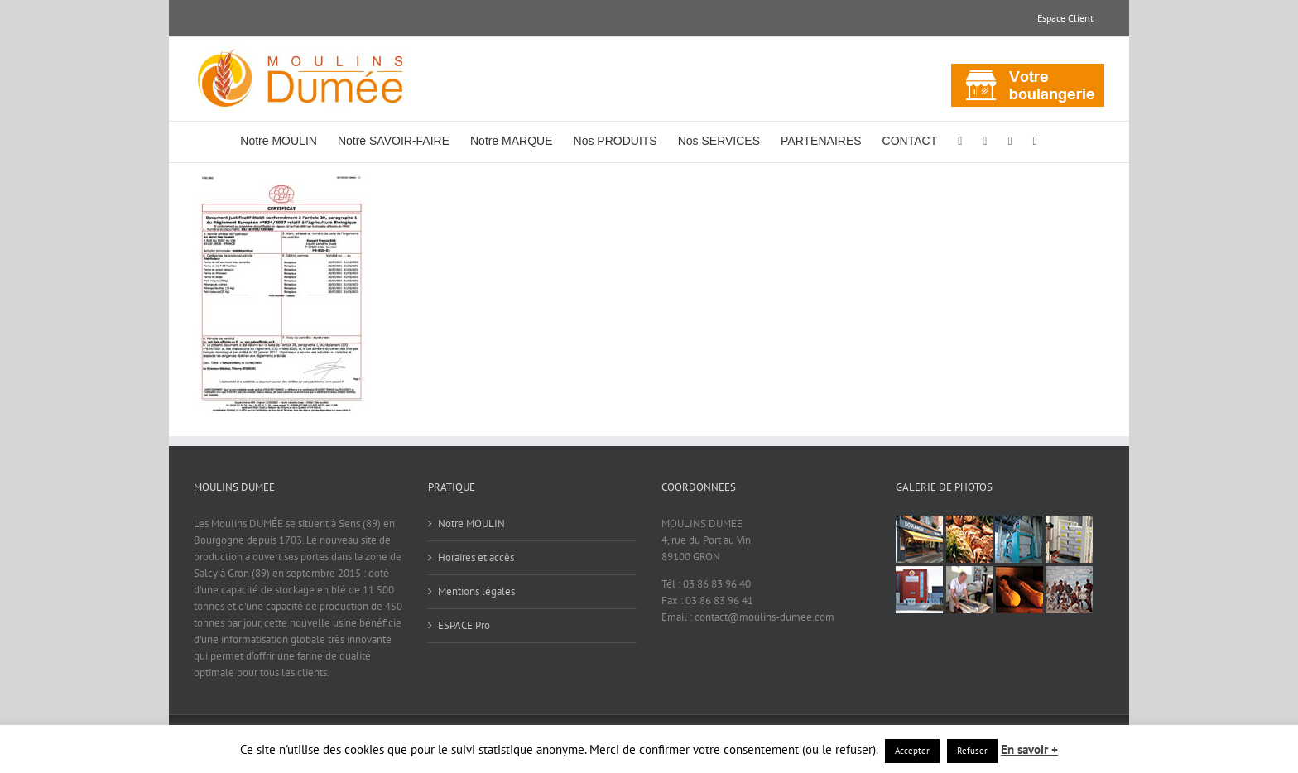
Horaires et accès (476, 557)
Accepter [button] (912, 750)
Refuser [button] (972, 750)
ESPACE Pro (464, 625)
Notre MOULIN (471, 523)
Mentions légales (476, 591)
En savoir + (1029, 749)
